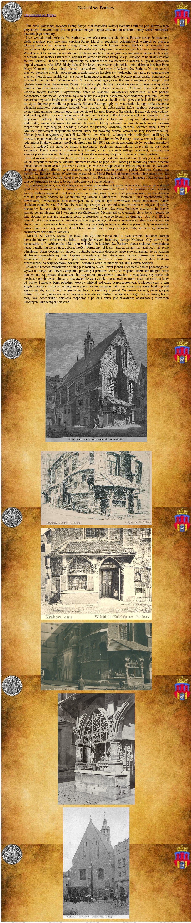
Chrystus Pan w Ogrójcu (40, 15)
